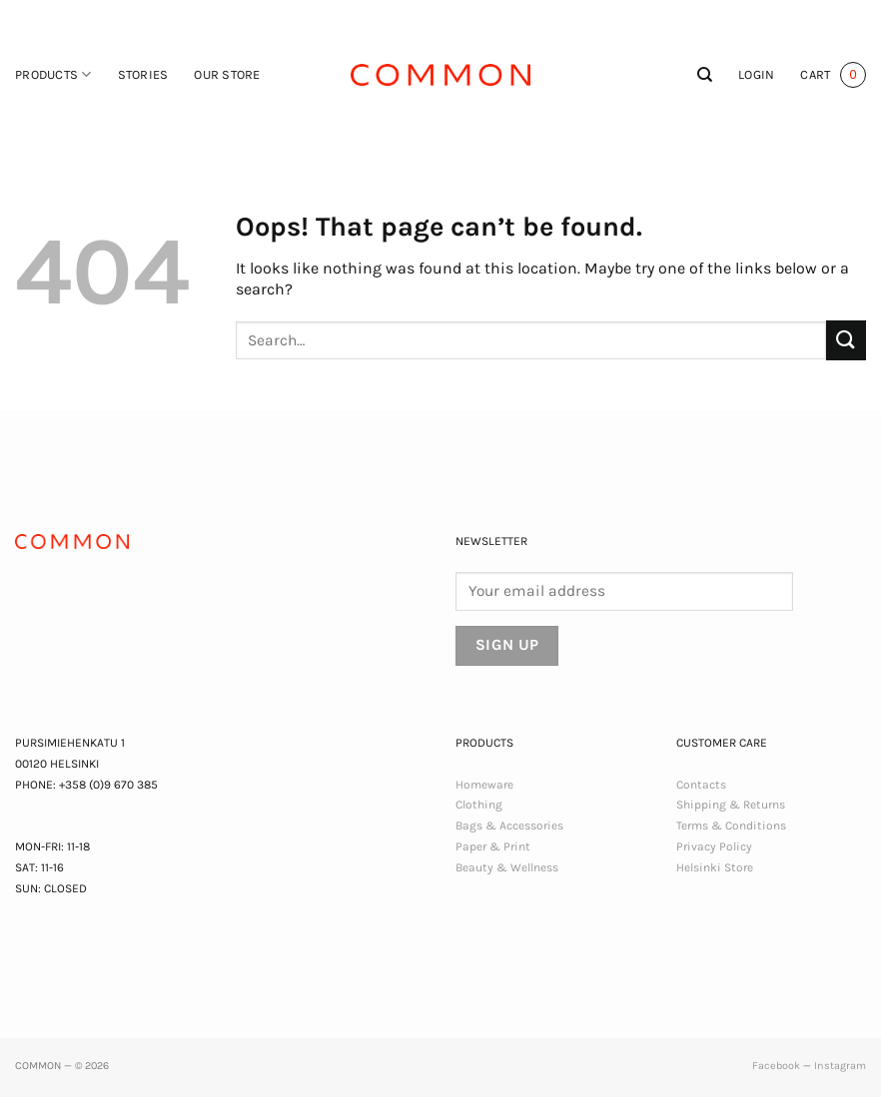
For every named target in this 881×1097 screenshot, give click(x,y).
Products (53, 74)
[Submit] (846, 339)
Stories (143, 74)
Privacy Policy (714, 846)
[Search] (704, 75)
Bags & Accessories (509, 825)
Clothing (478, 805)
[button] (756, 75)
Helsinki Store (714, 867)
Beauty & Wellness (506, 867)
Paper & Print (492, 846)
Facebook (776, 1065)
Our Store (227, 74)
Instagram (840, 1065)
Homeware (484, 785)
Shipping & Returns (730, 805)
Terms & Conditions (731, 825)
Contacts (701, 785)
